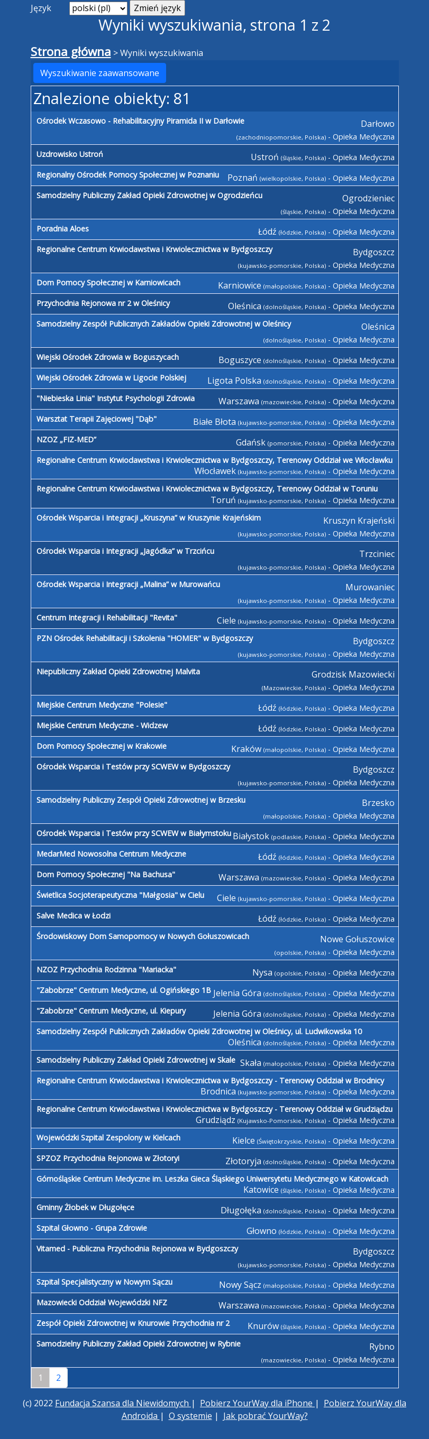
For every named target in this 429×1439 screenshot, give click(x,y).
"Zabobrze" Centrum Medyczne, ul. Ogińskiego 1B (123, 990)
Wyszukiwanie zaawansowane (99, 73)
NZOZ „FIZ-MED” (66, 439)
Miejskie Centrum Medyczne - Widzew (102, 725)
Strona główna (71, 51)
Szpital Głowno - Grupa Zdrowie (91, 1228)
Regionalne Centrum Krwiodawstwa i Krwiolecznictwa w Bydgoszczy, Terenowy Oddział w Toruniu (207, 489)
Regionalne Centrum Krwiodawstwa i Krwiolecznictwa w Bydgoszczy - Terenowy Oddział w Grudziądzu (214, 1109)
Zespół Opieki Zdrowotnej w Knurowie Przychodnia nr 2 (133, 1323)
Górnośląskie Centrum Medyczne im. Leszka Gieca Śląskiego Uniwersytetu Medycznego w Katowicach (212, 1179)
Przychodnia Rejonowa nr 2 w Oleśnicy (103, 303)
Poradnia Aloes (62, 229)
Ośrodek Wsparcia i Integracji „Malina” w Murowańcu (128, 584)
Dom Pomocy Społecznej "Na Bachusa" (105, 874)
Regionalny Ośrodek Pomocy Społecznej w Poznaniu (127, 175)
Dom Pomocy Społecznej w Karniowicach (108, 282)
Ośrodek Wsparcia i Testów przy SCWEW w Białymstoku (133, 833)
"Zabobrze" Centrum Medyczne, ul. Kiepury (111, 1011)
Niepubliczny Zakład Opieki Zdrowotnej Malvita (118, 671)
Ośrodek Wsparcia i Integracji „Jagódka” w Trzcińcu (125, 551)
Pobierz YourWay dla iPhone (257, 1403)
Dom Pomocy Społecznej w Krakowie (101, 746)
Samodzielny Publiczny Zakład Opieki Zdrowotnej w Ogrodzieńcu (149, 195)
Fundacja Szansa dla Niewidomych (123, 1403)
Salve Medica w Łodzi (73, 916)
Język (41, 8)
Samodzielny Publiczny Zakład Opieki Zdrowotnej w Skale (135, 1060)
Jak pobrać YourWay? (265, 1416)
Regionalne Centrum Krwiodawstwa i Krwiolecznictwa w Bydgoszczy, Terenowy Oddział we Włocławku (214, 460)
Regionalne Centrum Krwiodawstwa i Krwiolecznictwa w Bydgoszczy (154, 249)
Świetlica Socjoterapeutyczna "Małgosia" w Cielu (120, 895)
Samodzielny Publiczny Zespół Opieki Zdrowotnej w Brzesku (140, 800)
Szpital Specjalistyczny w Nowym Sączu (104, 1282)
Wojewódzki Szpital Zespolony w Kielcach (108, 1137)
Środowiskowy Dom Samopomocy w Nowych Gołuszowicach (142, 936)
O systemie (190, 1416)
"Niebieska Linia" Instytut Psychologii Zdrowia (115, 398)
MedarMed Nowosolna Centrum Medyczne (111, 854)
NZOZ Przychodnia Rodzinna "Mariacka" (106, 969)
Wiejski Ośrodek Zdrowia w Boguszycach (107, 357)
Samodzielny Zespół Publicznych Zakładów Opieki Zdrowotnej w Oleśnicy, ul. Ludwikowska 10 (199, 1031)
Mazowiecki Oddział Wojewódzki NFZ (101, 1302)
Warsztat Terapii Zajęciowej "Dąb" (96, 419)
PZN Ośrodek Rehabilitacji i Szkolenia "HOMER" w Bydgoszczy (144, 638)
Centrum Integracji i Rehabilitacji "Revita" (106, 617)
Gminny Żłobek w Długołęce (85, 1207)
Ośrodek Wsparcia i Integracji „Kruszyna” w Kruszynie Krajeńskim (148, 518)
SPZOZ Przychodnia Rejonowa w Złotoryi (107, 1158)
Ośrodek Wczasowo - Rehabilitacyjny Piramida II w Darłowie (140, 121)
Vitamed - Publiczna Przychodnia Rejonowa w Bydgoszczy (137, 1248)
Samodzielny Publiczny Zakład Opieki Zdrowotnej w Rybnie (138, 1344)
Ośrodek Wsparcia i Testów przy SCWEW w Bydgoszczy (133, 767)
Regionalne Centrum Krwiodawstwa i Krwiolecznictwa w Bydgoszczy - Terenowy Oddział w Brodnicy (210, 1080)
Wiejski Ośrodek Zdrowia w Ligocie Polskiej (111, 378)
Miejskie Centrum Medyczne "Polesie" (101, 705)
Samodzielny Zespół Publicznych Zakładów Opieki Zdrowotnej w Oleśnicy (163, 324)
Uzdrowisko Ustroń (69, 154)
